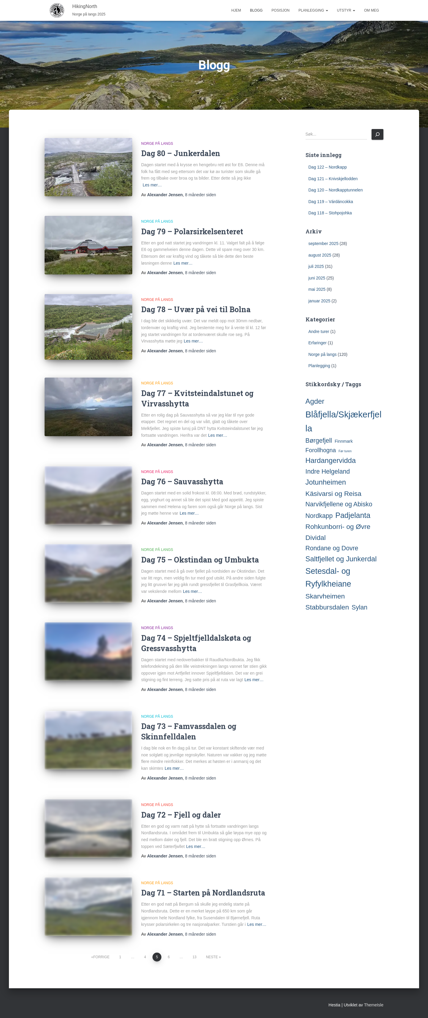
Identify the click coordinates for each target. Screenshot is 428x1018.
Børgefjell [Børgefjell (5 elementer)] (319, 440)
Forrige (101, 957)
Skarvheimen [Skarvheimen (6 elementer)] (325, 596)
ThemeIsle (373, 1005)
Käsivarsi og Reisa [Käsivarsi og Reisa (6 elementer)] (333, 493)
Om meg (371, 10)
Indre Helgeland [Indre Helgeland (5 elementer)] (328, 471)
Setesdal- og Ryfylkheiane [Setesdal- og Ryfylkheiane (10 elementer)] (328, 578)
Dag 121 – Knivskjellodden (333, 178)
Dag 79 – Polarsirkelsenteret (192, 231)
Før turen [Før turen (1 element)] (345, 451)
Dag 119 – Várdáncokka (331, 201)
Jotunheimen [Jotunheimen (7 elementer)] (326, 482)
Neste (212, 957)
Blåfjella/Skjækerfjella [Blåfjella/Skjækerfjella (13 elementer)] (344, 421)
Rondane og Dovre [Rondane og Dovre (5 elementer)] (332, 548)
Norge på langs (157, 144)
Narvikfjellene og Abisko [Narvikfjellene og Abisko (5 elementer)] (339, 504)
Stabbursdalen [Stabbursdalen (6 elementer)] (327, 607)
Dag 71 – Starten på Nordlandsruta (203, 893)
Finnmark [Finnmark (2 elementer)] (344, 441)
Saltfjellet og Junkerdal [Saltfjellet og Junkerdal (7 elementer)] (341, 559)
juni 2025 (317, 278)
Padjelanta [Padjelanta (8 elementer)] (352, 515)
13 (194, 957)
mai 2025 (317, 289)
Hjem (236, 10)
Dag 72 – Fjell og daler (181, 815)
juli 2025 (316, 266)
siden (200, 194)
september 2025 (324, 243)
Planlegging (313, 10)
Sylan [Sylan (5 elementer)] (359, 607)
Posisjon (281, 10)
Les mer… (152, 185)
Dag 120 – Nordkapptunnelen (336, 190)
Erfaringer (318, 342)
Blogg (256, 10)
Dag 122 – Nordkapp (328, 167)
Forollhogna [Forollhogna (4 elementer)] (321, 450)
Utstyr (346, 10)
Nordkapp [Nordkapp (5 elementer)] (319, 515)
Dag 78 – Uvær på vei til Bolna (196, 309)
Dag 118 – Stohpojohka (330, 212)
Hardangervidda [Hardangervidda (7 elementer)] (331, 460)
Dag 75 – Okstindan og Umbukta (200, 560)
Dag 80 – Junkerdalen (180, 153)
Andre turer (319, 331)
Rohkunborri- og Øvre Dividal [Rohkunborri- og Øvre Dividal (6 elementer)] (338, 532)
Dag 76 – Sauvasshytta (182, 481)
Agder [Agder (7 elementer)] (315, 401)
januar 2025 (320, 301)
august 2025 (320, 255)
